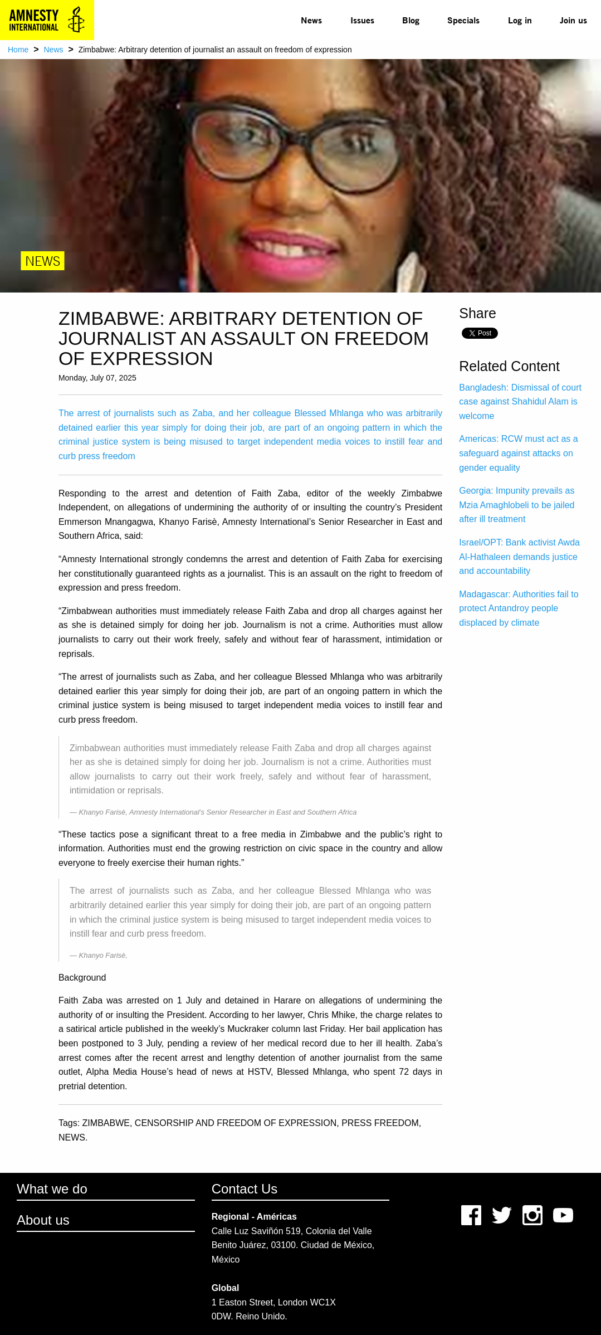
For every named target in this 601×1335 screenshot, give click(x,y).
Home (18, 49)
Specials (463, 20)
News (311, 20)
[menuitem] (311, 20)
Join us (573, 20)
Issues (362, 20)
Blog (410, 20)
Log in (520, 20)
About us (43, 1219)
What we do (52, 1188)
